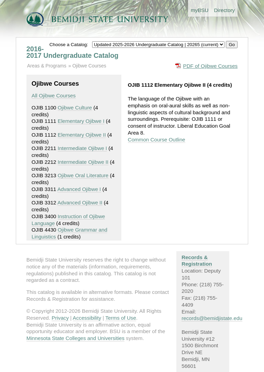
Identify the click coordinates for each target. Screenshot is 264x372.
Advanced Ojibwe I (79, 189)
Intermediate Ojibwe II (83, 162)
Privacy (60, 318)
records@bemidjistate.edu (212, 318)
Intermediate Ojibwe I (82, 148)
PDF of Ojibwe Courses (210, 66)
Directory (224, 10)
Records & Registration (197, 260)
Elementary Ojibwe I (81, 121)
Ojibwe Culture (75, 107)
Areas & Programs (46, 65)
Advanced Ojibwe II (79, 202)
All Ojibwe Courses (54, 95)
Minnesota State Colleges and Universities (75, 338)
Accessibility (87, 318)
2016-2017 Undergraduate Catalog (72, 52)
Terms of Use (120, 318)
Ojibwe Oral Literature (83, 175)
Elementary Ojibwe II (82, 135)
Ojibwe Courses (89, 65)
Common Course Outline (156, 139)
